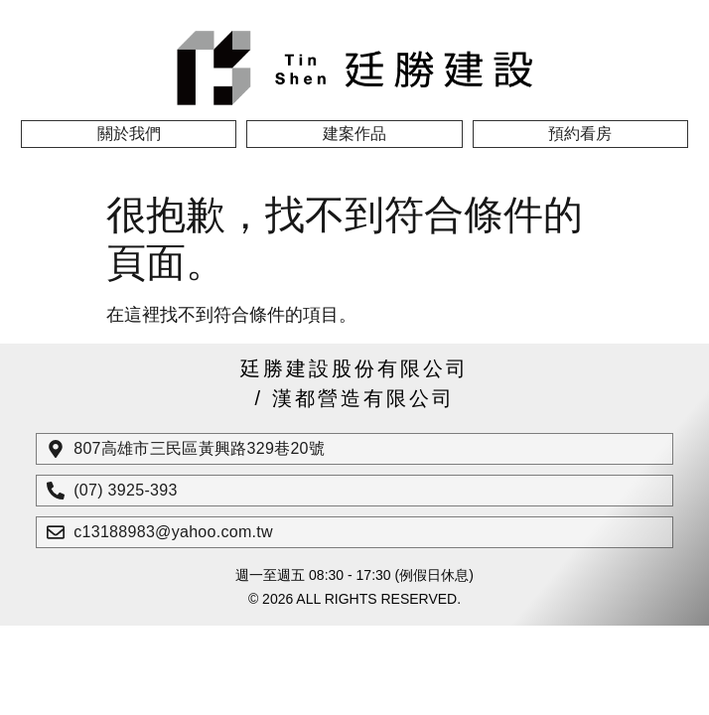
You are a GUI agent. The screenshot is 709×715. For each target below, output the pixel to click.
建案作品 (354, 133)
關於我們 (129, 133)
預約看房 (580, 133)
